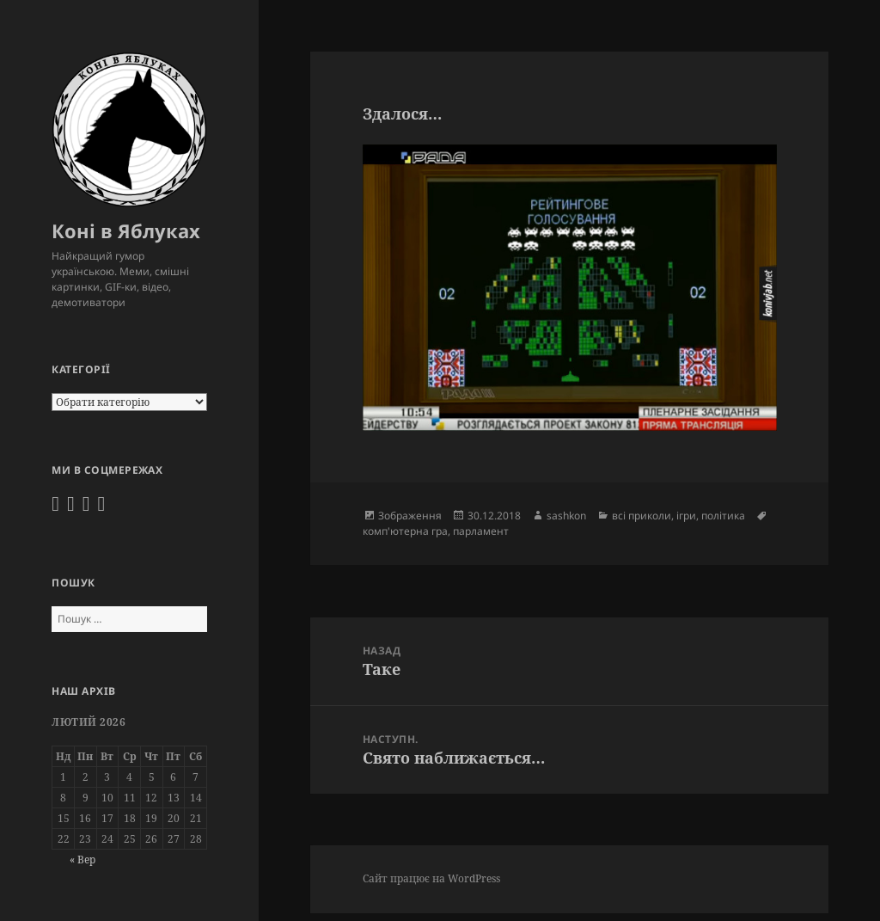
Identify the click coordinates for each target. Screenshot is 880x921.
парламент (481, 531)
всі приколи (641, 515)
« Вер (82, 859)
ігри (686, 515)
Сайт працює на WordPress (431, 878)
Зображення (410, 515)
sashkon (566, 515)
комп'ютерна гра (405, 531)
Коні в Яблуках (126, 230)
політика (723, 515)
